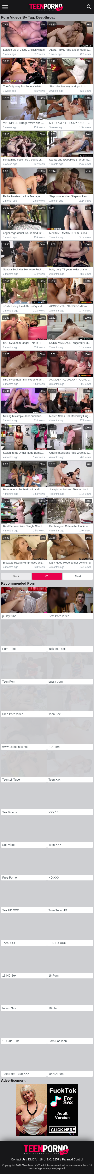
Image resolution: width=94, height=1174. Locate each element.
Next (78, 576)
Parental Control (72, 1159)
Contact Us (18, 1159)
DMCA (32, 1159)
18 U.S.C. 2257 (49, 1159)
